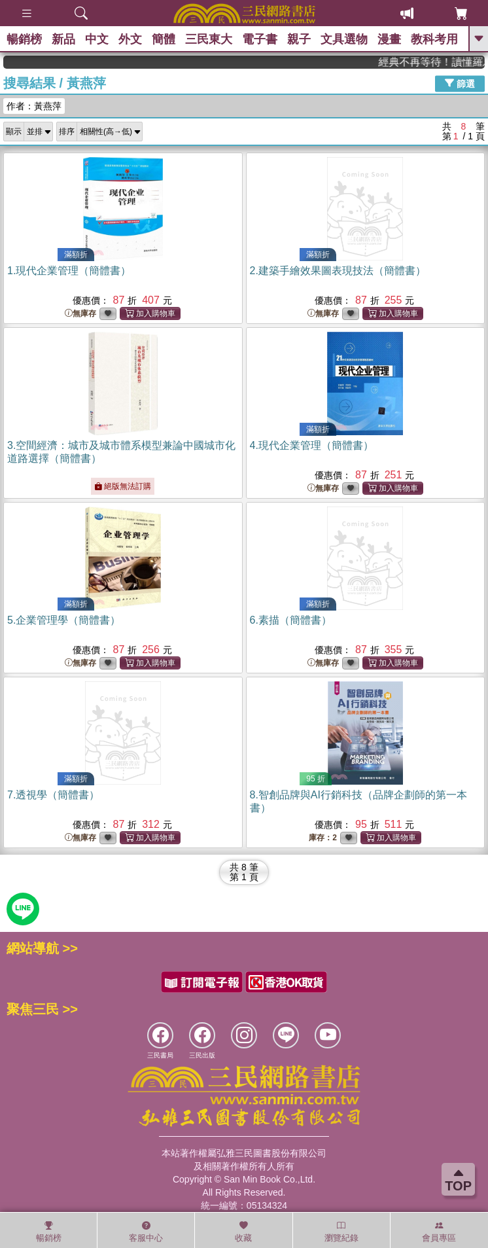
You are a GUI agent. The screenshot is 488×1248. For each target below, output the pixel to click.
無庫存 (80, 313)
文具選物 (344, 39)
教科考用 (434, 39)
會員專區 (439, 1232)
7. (53, 794)
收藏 (243, 1232)
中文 (97, 39)
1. (69, 270)
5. (63, 620)
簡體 (163, 39)
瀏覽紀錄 (341, 1232)
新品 (63, 39)
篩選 (460, 83)
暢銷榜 (24, 39)
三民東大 (208, 39)
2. (338, 270)
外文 (130, 39)
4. (312, 445)
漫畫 (389, 39)
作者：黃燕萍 (34, 106)
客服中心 (146, 1232)
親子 (299, 39)
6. (291, 620)
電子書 (259, 39)
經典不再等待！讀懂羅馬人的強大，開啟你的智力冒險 (440, 61)
